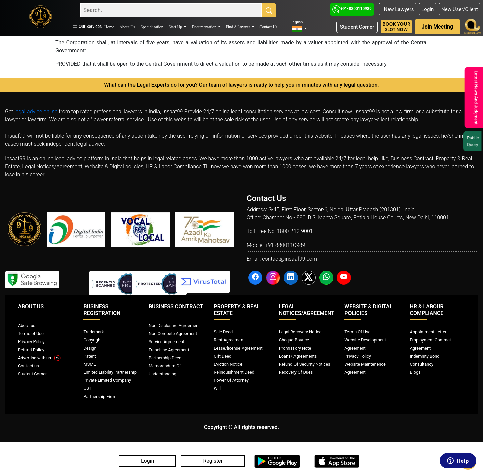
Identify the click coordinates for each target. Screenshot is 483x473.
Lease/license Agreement (238, 348)
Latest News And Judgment (474, 98)
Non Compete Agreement (173, 333)
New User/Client (459, 9)
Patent (89, 356)
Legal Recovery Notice (300, 331)
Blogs (415, 372)
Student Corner (357, 27)
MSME (89, 364)
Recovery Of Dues (296, 372)
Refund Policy (31, 349)
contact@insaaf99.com (289, 259)
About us (26, 325)
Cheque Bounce (294, 340)
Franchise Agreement (169, 349)
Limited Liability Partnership (110, 372)
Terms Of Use (357, 331)
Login (427, 9)
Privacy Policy (31, 341)
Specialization (152, 26)
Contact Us (268, 26)
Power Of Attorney (231, 380)
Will (217, 388)
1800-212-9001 (295, 231)
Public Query (473, 141)
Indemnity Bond (425, 356)
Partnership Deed (165, 357)
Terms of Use (31, 333)
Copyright (92, 340)
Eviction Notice (228, 364)
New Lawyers (397, 9)
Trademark (93, 331)
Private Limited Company (107, 380)
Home (109, 26)
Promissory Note (295, 348)
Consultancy (421, 364)
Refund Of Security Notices (304, 364)
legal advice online (35, 111)
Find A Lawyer (238, 26)
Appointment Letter (428, 331)
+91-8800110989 (352, 8)
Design (89, 348)
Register (213, 461)
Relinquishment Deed (234, 372)
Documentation (204, 26)
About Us (127, 26)
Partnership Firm (99, 396)
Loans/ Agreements (298, 356)
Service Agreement (166, 341)
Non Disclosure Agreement (174, 325)
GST (87, 388)
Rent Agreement (229, 340)
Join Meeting (437, 26)
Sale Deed (223, 331)
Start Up (176, 26)
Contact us (28, 365)
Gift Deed (222, 356)
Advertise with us (39, 357)
